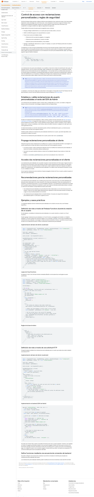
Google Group (71, 486)
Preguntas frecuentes (73, 490)
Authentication (16, 5)
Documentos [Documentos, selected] (44, 1)
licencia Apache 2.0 (29, 464)
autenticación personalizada (46, 109)
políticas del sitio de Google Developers (56, 464)
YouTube (44, 488)
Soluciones (32, 1)
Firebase (22, 11)
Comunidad (53, 1)
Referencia (47, 7)
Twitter (44, 486)
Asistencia (61, 1)
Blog (83, 1)
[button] (7, 9)
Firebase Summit (46, 485)
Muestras (19, 486)
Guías (19, 483)
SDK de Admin (59, 92)
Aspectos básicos (15, 7)
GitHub (19, 490)
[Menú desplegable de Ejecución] (27, 1)
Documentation (5, 5)
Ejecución (24, 1)
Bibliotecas (20, 488)
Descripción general (5, 7)
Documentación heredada (74, 492)
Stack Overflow (71, 485)
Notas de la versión (72, 488)
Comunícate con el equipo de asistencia (76, 483)
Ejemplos (54, 7)
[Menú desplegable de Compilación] (19, 1)
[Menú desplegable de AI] (25, 7)
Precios (37, 1)
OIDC (64, 119)
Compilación (15, 1)
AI (23, 7)
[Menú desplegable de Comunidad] (56, 1)
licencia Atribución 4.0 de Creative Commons (56, 462)
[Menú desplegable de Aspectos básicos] (20, 7)
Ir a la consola (89, 1)
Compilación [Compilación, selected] (30, 7)
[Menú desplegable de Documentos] (48, 1)
